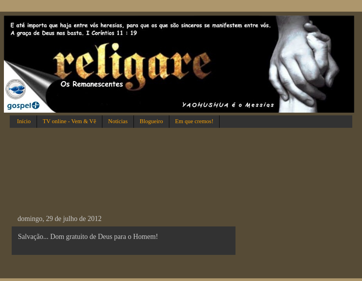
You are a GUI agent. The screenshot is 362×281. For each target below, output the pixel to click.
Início (24, 121)
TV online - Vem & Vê (69, 121)
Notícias (118, 121)
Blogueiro (151, 121)
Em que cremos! (194, 121)
